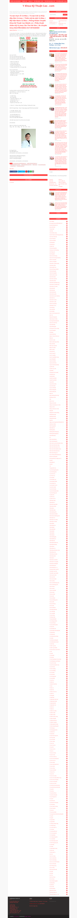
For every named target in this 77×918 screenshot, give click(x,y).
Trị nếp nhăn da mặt (58, 701)
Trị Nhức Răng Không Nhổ (58, 726)
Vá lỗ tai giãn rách (58, 858)
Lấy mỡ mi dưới (58, 374)
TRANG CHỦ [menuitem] (24, 1)
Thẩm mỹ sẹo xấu (58, 552)
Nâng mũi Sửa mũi (58, 416)
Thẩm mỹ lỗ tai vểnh (58, 521)
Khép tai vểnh (58, 349)
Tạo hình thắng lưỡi (58, 492)
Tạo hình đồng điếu (58, 471)
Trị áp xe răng (58, 615)
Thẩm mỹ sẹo (58, 546)
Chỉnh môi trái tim (58, 305)
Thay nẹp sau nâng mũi (58, 563)
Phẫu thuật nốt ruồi (58, 439)
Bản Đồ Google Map (33, 905)
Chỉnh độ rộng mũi (58, 271)
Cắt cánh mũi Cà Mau (58, 232)
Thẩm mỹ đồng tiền (58, 511)
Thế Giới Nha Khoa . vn (14, 907)
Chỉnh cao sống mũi (58, 261)
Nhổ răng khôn (58, 429)
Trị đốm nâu (58, 643)
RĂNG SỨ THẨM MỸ (62, 182)
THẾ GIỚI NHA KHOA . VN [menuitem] (50, 1)
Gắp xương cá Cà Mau (58, 318)
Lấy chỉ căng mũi (58, 355)
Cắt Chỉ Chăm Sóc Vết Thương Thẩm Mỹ (58, 234)
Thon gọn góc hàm (58, 575)
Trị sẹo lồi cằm (58, 754)
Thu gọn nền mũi (58, 607)
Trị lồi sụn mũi (58, 674)
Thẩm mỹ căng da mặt (58, 504)
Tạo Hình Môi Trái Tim (58, 485)
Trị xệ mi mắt (58, 844)
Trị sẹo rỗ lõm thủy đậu (58, 802)
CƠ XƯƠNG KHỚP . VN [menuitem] (60, 1)
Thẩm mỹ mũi (58, 533)
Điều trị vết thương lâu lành (58, 313)
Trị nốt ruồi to (58, 731)
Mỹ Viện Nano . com (62, 23)
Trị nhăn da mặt (58, 714)
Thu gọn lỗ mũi (58, 594)
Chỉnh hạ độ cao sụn (58, 274)
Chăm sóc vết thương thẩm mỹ (58, 257)
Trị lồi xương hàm (58, 676)
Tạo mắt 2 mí (58, 494)
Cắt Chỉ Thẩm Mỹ (58, 238)
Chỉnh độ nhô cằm (58, 267)
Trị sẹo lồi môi (58, 766)
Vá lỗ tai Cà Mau (58, 856)
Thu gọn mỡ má (58, 598)
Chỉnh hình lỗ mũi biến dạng (58, 282)
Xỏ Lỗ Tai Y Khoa (58, 877)
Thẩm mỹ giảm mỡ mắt (58, 513)
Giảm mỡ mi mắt (58, 324)
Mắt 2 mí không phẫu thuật (58, 395)
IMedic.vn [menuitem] (30, 1)
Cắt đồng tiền (58, 244)
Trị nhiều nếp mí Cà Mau (58, 724)
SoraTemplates (16, 916)
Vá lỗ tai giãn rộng (58, 859)
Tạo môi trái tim (58, 498)
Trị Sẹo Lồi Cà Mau (58, 752)
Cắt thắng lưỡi (58, 252)
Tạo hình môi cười (58, 479)
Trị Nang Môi (58, 695)
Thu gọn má (58, 596)
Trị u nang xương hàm (58, 836)
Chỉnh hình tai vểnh (58, 299)
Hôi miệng (58, 332)
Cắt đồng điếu (58, 242)
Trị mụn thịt (58, 689)
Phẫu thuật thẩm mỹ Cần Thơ (26, 164)
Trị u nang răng (58, 835)
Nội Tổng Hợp (12, 905)
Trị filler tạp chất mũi (58, 647)
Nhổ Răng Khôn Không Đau (58, 431)
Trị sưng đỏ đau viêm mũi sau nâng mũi (58, 814)
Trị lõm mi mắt (58, 678)
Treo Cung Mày (58, 613)
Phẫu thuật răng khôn (58, 441)
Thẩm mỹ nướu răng (58, 544)
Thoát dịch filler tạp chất (58, 569)
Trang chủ (51, 20)
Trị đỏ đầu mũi (58, 634)
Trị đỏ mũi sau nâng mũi (58, 640)
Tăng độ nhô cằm (58, 468)
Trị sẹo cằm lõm (58, 745)
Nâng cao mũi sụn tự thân (58, 408)
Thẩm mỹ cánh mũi (58, 506)
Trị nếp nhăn (58, 697)
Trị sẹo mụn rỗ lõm (58, 793)
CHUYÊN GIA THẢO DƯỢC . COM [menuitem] (24, 3)
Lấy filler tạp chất (58, 368)
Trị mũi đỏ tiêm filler (58, 684)
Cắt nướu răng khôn (58, 248)
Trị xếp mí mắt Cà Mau (58, 848)
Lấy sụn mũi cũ (58, 351)
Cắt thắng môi (58, 253)
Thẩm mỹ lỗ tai (58, 517)
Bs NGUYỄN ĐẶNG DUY (58, 225)
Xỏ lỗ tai (58, 875)
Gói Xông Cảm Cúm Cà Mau (58, 328)
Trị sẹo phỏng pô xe (58, 796)
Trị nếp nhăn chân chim (58, 699)
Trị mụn (58, 685)
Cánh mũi (58, 230)
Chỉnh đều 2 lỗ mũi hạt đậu (58, 263)
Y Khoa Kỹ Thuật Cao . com (38, 5)
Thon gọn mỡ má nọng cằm (58, 582)
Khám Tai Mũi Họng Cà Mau (58, 341)
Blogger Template (28, 916)
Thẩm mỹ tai (58, 557)
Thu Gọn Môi (58, 601)
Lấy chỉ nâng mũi (58, 359)
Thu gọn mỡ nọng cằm (58, 599)
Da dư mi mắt (58, 311)
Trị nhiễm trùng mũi (58, 722)
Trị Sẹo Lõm (58, 773)
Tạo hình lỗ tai (58, 475)
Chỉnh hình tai (58, 297)
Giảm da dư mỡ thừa (58, 322)
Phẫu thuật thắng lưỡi (58, 452)
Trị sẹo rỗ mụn (13, 166)
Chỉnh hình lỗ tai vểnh (58, 286)
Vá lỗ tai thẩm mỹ (58, 863)
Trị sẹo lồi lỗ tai (58, 760)
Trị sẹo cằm (58, 743)
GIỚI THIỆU (51, 180)
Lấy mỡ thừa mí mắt (58, 380)
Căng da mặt (58, 229)
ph (58, 437)
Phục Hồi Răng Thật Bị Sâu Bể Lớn (58, 454)
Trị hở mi (58, 653)
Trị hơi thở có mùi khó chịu (58, 664)
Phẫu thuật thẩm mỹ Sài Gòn (58, 450)
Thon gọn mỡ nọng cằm (58, 584)
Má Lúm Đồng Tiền (58, 391)
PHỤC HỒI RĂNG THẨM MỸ (63, 184)
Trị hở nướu (58, 657)
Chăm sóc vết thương (58, 255)
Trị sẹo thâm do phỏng (58, 806)
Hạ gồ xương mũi (58, 330)
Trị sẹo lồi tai (58, 771)
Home (11, 11)
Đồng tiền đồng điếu (58, 317)
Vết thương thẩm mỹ (58, 869)
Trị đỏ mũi (58, 638)
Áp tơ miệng (58, 221)
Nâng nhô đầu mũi (58, 418)
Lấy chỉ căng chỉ (58, 353)
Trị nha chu (58, 706)
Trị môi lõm (58, 682)
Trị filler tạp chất (58, 645)
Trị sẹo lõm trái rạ (58, 783)
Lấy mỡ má (58, 370)
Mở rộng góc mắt (58, 397)
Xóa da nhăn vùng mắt (58, 880)
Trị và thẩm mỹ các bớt (58, 840)
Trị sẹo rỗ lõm (58, 800)
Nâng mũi (58, 410)
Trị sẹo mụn (58, 791)
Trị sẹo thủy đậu (58, 808)
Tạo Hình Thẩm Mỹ (58, 489)
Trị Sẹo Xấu (58, 810)
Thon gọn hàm (58, 576)
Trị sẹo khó (58, 747)
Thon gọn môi (58, 586)
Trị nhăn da (58, 708)
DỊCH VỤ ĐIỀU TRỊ (62, 180)
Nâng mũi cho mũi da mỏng (58, 412)
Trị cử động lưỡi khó (58, 620)
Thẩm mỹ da (35, 164)
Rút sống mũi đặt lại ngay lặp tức (58, 458)
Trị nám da (58, 693)
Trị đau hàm (58, 626)
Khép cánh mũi (58, 343)
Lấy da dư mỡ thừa (58, 362)
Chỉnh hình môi (58, 288)
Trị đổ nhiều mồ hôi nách (58, 641)
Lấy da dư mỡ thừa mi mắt (58, 364)
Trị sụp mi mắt (58, 819)
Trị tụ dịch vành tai (58, 827)
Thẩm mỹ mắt (58, 527)
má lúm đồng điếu (58, 389)
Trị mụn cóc (58, 687)
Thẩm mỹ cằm (58, 502)
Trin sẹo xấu (58, 850)
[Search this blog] (56, 15)
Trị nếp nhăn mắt (58, 703)
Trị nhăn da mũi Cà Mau (58, 716)
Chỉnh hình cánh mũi (58, 278)
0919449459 (42, 903)
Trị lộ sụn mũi (58, 672)
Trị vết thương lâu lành (58, 842)
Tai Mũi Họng (12, 904)
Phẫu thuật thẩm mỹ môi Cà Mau (58, 448)
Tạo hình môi (58, 477)
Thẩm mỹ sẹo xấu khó (58, 554)
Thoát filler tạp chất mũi (58, 573)
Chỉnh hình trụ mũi (58, 301)
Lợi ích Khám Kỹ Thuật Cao (62, 21)
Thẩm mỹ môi (58, 531)
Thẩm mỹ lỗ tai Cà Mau (58, 519)
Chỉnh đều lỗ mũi (58, 265)
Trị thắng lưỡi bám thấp (58, 823)
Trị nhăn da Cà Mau (58, 710)
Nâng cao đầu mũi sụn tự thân (58, 404)
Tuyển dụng (61, 24)
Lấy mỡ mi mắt (58, 376)
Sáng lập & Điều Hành (14, 902)
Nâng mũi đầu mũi (58, 414)
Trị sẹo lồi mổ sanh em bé (58, 764)
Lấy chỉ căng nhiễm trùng (58, 357)
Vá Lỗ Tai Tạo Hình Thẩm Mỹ (58, 861)
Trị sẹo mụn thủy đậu (58, 794)
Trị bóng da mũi (58, 617)
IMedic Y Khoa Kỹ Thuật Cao (32, 163)
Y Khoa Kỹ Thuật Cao (15, 11)
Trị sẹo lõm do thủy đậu (58, 779)
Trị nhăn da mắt (58, 712)
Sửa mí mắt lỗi (58, 462)
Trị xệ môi (58, 846)
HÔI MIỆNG (61, 186)
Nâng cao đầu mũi (58, 403)
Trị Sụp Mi (58, 815)
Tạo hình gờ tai (58, 473)
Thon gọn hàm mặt (58, 578)
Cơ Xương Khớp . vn (52, 23)
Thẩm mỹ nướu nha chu (58, 542)
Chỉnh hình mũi (58, 290)
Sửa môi (58, 464)
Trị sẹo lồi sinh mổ (58, 770)
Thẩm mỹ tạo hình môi (58, 559)
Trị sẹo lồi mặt (58, 762)
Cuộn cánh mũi (58, 309)
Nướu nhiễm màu (58, 435)
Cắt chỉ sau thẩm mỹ (58, 236)
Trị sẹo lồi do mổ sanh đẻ (58, 758)
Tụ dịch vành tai (58, 852)
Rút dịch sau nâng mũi (58, 456)
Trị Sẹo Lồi (58, 750)
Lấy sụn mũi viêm (58, 385)
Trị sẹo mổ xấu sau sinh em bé (58, 787)
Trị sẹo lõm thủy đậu (41, 164)
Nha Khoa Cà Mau (58, 424)
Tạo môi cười (58, 496)
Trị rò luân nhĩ (58, 737)
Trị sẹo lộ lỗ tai (58, 749)
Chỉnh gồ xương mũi (58, 273)
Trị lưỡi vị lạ (58, 680)
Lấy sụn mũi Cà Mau (58, 383)
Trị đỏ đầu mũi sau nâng (58, 636)
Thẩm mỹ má (58, 523)
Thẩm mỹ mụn (58, 534)
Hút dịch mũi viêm (58, 334)
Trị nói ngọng (58, 728)
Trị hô (58, 651)
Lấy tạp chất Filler (58, 387)
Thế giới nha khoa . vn (53, 22)
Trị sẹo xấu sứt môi (58, 812)
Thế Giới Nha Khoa (58, 565)
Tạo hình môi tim (58, 483)
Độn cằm (58, 315)
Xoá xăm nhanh (58, 888)
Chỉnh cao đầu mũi (58, 259)
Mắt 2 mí (58, 393)
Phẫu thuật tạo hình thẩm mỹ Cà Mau (58, 443)
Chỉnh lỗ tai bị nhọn (58, 303)
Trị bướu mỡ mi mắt (58, 619)
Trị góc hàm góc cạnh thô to (58, 649)
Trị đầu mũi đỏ (58, 632)
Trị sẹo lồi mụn (58, 768)
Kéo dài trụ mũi (58, 339)
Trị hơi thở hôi (58, 666)
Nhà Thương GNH (58, 425)
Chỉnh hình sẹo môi (58, 294)
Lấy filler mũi (58, 366)
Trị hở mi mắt (58, 655)
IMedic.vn (60, 179)
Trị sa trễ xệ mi (58, 739)
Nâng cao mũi (58, 406)
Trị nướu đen (58, 733)
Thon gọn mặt (58, 580)
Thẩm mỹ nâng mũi (58, 536)
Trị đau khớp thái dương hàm (58, 630)
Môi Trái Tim (58, 401)
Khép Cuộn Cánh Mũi (58, 345)
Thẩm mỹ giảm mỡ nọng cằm (58, 515)
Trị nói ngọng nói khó (58, 729)
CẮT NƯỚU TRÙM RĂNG (53, 185)
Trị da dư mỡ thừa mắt (58, 624)
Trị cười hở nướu (58, 622)
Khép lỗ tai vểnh (58, 347)
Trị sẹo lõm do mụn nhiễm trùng (58, 777)
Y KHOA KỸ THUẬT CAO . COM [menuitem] (39, 3)
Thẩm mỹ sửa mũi (58, 555)
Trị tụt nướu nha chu (58, 831)
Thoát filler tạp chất (58, 571)
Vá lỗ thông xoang (58, 865)
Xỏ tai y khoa (58, 879)
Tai (58, 466)
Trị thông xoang (58, 825)
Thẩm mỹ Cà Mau (58, 500)
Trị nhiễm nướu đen (58, 720)
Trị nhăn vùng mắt (58, 718)
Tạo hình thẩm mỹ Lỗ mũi (58, 490)
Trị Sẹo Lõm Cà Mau (58, 775)
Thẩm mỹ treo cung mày (58, 561)
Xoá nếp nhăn (58, 882)
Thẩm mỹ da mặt (58, 510)
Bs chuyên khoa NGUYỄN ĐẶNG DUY (19, 163)
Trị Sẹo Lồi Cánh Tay (58, 756)
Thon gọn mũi (58, 588)
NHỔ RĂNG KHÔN (52, 182)
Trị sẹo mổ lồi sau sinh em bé (58, 785)
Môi (58, 399)
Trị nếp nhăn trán (58, 705)
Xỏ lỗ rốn (58, 873)
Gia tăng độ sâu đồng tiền (58, 320)
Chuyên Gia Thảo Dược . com (15, 910)
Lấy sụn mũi (58, 382)
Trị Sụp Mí (58, 817)
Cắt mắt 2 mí (58, 246)
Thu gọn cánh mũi (58, 590)
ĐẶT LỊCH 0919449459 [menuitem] (16, 1)
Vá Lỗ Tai (58, 854)
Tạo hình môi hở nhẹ (58, 481)
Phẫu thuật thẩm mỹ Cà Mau (15, 164)
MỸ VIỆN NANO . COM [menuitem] (38, 1)
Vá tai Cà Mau (58, 867)
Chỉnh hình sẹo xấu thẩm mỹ (58, 295)
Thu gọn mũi (58, 605)
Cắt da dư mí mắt (58, 240)
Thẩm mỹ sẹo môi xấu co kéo (58, 550)
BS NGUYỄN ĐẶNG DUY (14, 901)
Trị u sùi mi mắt (58, 838)
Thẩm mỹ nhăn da (58, 538)
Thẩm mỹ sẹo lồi (58, 548)
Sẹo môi (58, 460)
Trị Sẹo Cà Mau (58, 741)
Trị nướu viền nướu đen (58, 735)
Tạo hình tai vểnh (58, 487)
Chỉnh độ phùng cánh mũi (58, 269)
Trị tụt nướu (58, 829)
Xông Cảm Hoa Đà (58, 890)
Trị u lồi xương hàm (58, 833)
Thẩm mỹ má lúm (58, 525)
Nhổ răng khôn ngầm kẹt (58, 433)
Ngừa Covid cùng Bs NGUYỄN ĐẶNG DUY (58, 422)
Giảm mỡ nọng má (58, 326)
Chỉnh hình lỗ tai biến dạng (58, 284)
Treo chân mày (58, 611)
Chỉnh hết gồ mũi (58, 276)
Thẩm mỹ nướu (58, 540)
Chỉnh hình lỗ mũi (58, 280)
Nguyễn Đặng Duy (13, 30)
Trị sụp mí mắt (58, 821)
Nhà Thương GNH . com (14, 912)
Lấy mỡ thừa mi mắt (58, 378)
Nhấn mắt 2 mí (58, 427)
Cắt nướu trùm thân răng (58, 250)
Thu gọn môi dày (58, 603)
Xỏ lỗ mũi (58, 871)
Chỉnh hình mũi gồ (58, 292)
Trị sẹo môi (58, 789)
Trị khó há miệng (58, 668)
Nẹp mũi (58, 420)
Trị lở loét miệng (58, 670)
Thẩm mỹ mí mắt (58, 529)
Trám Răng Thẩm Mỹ (58, 609)
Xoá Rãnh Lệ (58, 884)
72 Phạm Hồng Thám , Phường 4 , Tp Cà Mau (38, 901)
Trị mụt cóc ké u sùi (58, 691)
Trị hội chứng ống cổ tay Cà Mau (58, 659)
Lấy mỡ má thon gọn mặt (58, 372)
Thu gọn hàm (58, 592)
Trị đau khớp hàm (58, 628)
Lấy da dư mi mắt (58, 360)
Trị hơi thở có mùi (58, 663)
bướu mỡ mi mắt (58, 227)
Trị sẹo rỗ (58, 798)
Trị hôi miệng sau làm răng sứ (58, 661)
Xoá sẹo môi (58, 886)
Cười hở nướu (58, 307)
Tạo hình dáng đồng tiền (58, 469)
